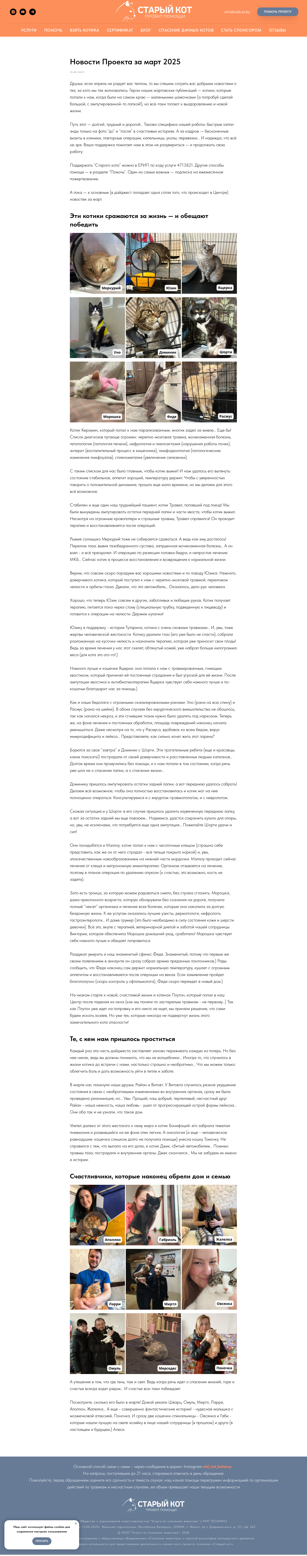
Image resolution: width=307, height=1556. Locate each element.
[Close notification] (76, 1523)
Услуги (29, 30)
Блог (146, 30)
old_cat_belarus (217, 1467)
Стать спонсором (241, 30)
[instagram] (13, 12)
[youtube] (23, 12)
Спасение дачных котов (186, 30)
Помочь (53, 30)
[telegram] (32, 12)
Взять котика (84, 30)
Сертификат (120, 30)
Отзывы (277, 30)
